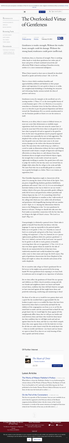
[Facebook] (58, 38)
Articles (36, 39)
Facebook (59, 425)
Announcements (8, 22)
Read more (37, 439)
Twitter (51, 425)
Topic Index (6, 42)
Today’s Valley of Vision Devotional (9, 53)
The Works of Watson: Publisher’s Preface (38, 378)
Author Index (7, 35)
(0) (42, 11)
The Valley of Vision (9, 50)
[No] (67, 438)
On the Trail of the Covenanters (35, 395)
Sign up (34, 431)
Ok (29, 439)
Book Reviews (7, 27)
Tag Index (6, 39)
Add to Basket (58, 365)
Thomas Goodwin (39, 361)
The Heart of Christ (41, 358)
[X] (61, 38)
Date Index (6, 37)
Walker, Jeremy (26, 39)
